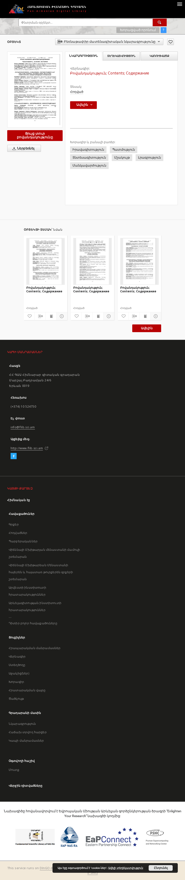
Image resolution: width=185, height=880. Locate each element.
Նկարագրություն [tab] (83, 56)
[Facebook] (14, 456)
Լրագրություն (149, 157)
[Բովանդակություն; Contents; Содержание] (45, 261)
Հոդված (76, 92)
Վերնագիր (17, 656)
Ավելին (146, 328)
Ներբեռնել (22, 148)
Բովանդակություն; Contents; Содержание (44, 289)
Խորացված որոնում (138, 30)
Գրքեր (14, 524)
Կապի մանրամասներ (26, 741)
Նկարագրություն (22, 724)
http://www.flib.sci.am (27, 448)
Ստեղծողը (17, 665)
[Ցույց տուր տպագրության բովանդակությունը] (51, 316)
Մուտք (14, 770)
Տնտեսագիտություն (89, 157)
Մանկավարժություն (89, 165)
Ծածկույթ (16, 699)
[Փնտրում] (160, 22)
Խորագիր (16, 682)
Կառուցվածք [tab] (159, 56)
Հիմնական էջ (18, 500)
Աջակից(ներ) (19, 673)
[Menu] (179, 4)
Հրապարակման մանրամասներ (34, 648)
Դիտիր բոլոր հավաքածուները (33, 623)
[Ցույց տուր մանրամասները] (61, 316)
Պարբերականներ (23, 541)
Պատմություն (123, 150)
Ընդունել (161, 868)
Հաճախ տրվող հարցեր (28, 732)
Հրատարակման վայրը (27, 690)
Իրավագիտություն (88, 150)
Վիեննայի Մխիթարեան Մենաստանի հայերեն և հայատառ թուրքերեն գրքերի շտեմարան (41, 572)
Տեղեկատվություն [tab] (121, 56)
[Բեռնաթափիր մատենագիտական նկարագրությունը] (40, 316)
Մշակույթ (122, 157)
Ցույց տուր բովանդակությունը (35, 135)
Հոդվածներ (18, 533)
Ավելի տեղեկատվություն (125, 868)
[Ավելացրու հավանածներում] (170, 42)
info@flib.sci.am (23, 427)
